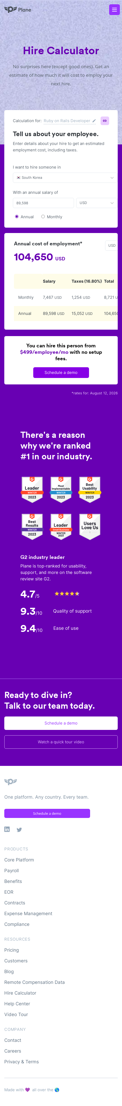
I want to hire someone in (37, 167)
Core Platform (19, 860)
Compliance (16, 924)
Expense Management (28, 913)
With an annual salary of (35, 192)
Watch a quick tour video (61, 741)
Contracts (14, 902)
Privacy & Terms (21, 1061)
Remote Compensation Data (34, 982)
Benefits (13, 881)
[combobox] (16, 177)
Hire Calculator (20, 993)
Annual (27, 216)
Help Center (17, 1003)
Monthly (54, 216)
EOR (8, 892)
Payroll (11, 870)
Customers (16, 960)
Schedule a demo (61, 372)
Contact (12, 1040)
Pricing (11, 950)
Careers (12, 1051)
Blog (9, 971)
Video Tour (16, 1014)
